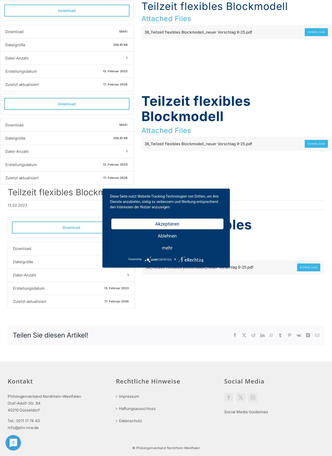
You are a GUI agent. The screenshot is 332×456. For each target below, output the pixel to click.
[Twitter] (240, 397)
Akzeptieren (167, 223)
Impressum (129, 396)
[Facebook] (228, 397)
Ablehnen (167, 235)
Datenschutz (130, 420)
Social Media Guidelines (246, 411)
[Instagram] (252, 397)
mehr (167, 247)
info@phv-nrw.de (23, 427)
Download (67, 10)
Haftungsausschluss (137, 408)
